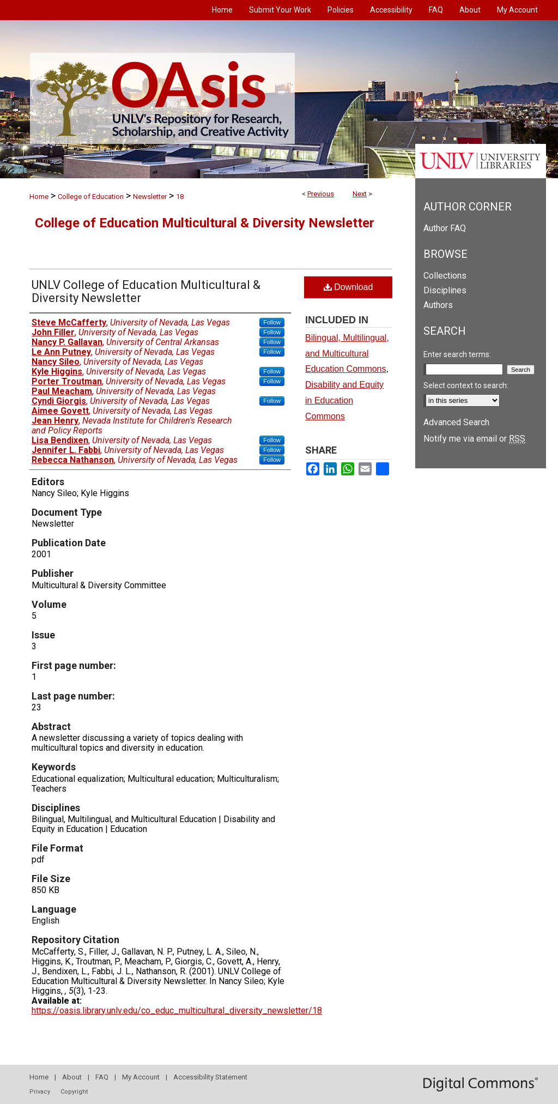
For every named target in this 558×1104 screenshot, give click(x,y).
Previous (320, 194)
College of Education (91, 196)
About (72, 1077)
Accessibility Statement (210, 1077)
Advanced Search (456, 422)
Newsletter (150, 196)
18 (180, 196)
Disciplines (444, 290)
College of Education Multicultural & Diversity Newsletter (204, 223)
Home (38, 196)
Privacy (39, 1091)
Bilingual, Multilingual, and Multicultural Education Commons (347, 353)
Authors (438, 305)
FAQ (101, 1077)
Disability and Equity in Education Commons (344, 400)
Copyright (74, 1091)
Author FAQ (444, 228)
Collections (444, 275)
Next (360, 194)
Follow (272, 322)
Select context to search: (465, 385)
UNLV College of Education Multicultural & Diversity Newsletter (146, 291)
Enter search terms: (457, 354)
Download (348, 287)
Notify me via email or (474, 438)
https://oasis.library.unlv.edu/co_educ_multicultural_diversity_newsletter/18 (177, 1010)
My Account (141, 1077)
